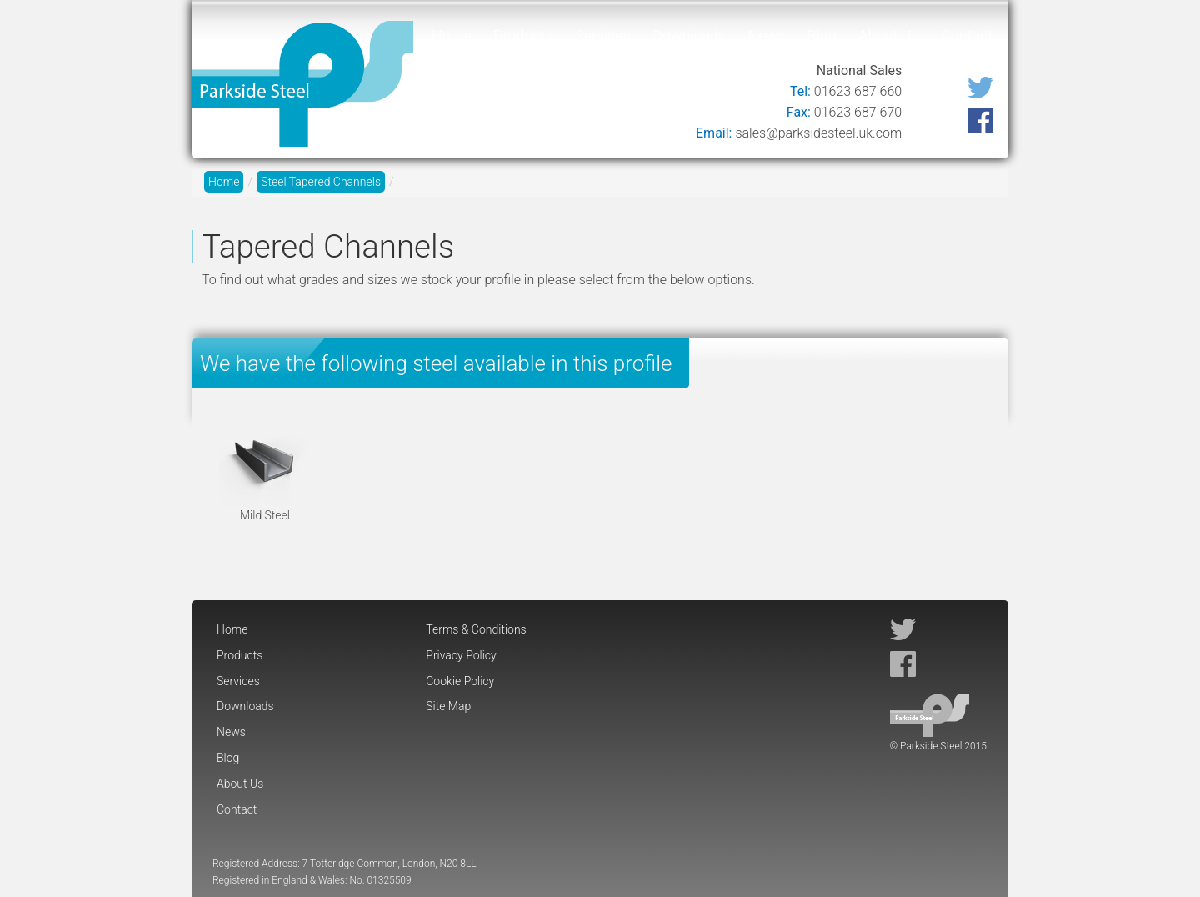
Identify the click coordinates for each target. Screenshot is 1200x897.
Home (452, 35)
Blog (822, 35)
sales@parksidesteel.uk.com (818, 133)
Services (603, 35)
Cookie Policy (460, 681)
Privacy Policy (461, 655)
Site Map (448, 706)
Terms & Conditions (476, 629)
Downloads (689, 35)
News (767, 35)
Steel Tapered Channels (321, 181)
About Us (888, 35)
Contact (966, 35)
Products (522, 35)
